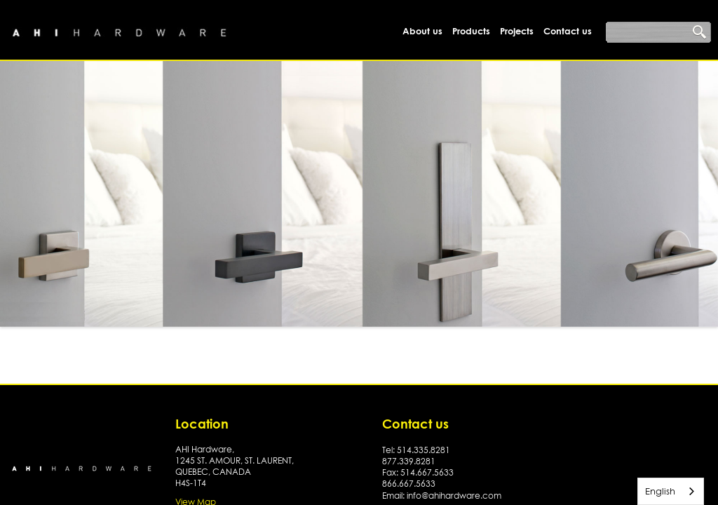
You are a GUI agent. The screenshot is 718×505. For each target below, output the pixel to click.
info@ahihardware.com (454, 495)
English (660, 491)
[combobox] (670, 491)
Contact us (567, 30)
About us (422, 30)
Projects (517, 30)
